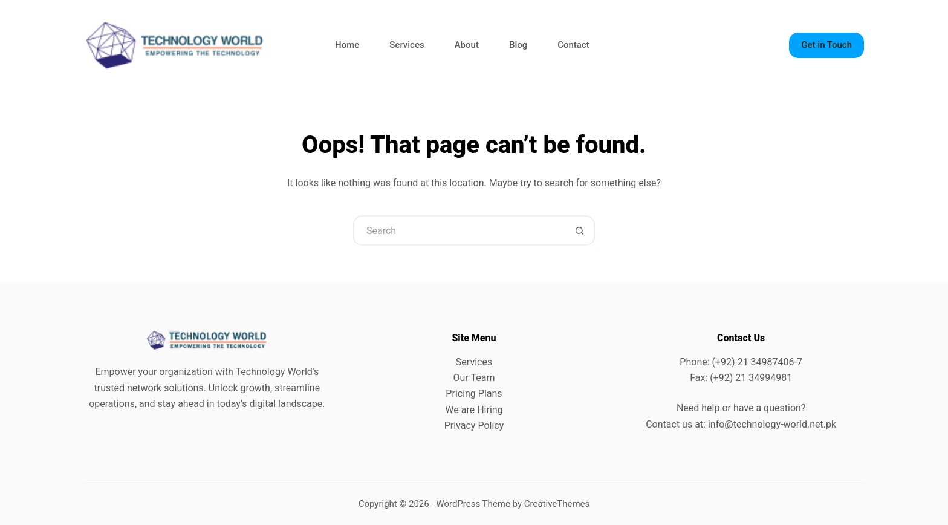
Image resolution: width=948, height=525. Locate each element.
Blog (518, 44)
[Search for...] (459, 230)
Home (347, 44)
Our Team (474, 377)
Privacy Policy (474, 425)
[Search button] (580, 230)
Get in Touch (826, 44)
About (467, 44)
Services (406, 44)
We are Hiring (473, 410)
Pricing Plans (474, 393)
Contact (573, 44)
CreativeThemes (557, 503)
